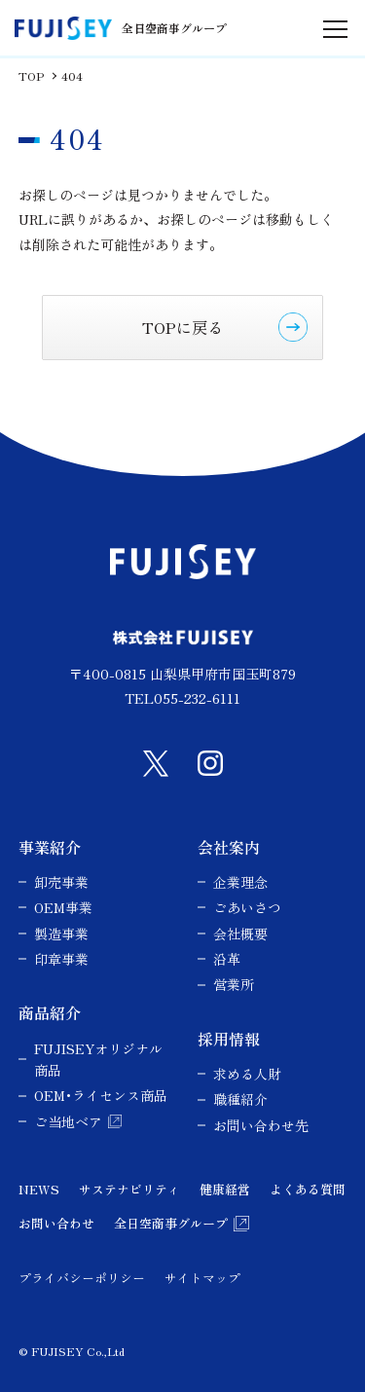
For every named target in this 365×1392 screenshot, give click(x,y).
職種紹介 (240, 1099)
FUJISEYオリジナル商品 (98, 1059)
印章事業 (61, 959)
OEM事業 (63, 907)
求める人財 (247, 1073)
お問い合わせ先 (261, 1125)
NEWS (38, 1189)
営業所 (233, 984)
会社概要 (240, 933)
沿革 (226, 959)
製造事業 (61, 933)
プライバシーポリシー (81, 1277)
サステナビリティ (129, 1189)
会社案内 (229, 847)
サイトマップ (202, 1277)
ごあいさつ (247, 907)
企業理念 (240, 882)
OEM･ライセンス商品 (100, 1095)
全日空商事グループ (171, 1223)
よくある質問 (308, 1189)
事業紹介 (49, 847)
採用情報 (229, 1038)
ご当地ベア (68, 1121)
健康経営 (225, 1189)
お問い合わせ (56, 1223)
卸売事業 (61, 882)
